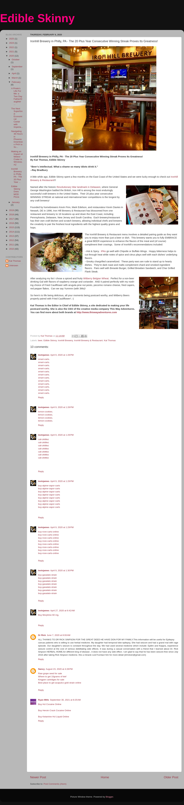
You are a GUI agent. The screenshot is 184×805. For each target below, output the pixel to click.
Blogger (109, 797)
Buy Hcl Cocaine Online (49, 704)
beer (40, 340)
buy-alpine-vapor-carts (49, 485)
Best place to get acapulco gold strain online (59, 683)
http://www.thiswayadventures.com (97, 312)
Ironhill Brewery (65, 340)
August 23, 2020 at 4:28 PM (59, 669)
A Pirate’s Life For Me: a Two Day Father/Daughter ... (16, 96)
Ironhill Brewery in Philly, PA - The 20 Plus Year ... (16, 175)
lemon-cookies (45, 411)
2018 (12, 214)
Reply (41, 397)
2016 (12, 223)
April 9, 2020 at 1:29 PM (62, 435)
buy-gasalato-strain (47, 575)
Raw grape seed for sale (50, 673)
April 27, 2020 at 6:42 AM (62, 610)
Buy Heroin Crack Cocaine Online (54, 710)
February (16, 82)
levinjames (43, 355)
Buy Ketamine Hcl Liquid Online (53, 716)
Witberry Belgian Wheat (96, 278)
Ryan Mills (43, 700)
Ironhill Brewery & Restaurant (88, 340)
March (15, 78)
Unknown (13, 265)
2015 (12, 227)
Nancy (41, 669)
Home (105, 777)
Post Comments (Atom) (55, 784)
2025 (12, 38)
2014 (12, 232)
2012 (12, 240)
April (14, 73)
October (16, 59)
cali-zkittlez (43, 439)
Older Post (171, 777)
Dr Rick (42, 635)
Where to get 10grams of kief (52, 676)
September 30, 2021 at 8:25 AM (65, 700)
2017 (12, 219)
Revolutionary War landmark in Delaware (78, 187)
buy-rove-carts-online (48, 531)
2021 (12, 51)
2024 (12, 43)
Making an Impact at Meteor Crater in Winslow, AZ (17, 158)
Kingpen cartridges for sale (51, 679)
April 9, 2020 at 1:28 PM (62, 355)
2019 (12, 210)
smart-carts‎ (43, 359)
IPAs (103, 251)
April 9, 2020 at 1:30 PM (62, 570)
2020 (12, 56)
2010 (12, 249)
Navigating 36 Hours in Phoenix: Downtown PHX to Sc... (17, 139)
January (16, 202)
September (17, 66)
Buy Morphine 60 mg (48, 615)
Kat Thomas (110, 340)
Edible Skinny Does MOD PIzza (15, 191)
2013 (12, 236)
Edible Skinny (37, 18)
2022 (12, 47)
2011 (12, 244)
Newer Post (38, 777)
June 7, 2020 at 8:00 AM (58, 635)
